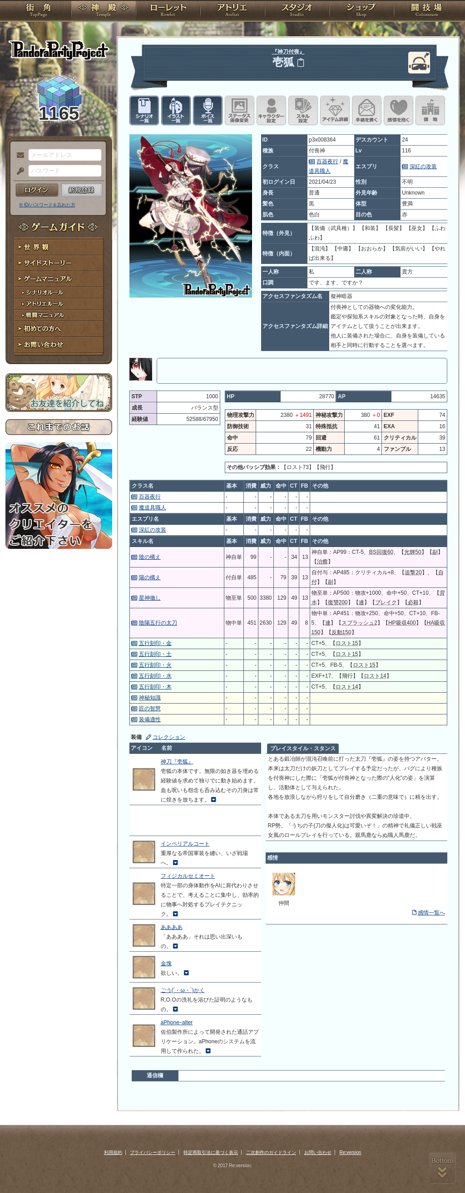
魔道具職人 (152, 507)
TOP (38, 11)
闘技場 (427, 11)
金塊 (166, 963)
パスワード (18, 171)
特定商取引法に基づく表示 (210, 1152)
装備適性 (150, 719)
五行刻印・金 (155, 643)
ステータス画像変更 (239, 110)
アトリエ (232, 11)
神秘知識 (150, 697)
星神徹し (150, 598)
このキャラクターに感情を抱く (398, 110)
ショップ (361, 11)
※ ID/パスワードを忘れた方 (47, 204)
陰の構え (150, 557)
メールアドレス (18, 155)
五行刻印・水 (155, 676)
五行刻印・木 (155, 687)
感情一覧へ (431, 912)
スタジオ (297, 11)
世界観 (58, 247)
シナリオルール (58, 292)
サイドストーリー (58, 263)
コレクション (169, 737)
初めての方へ (58, 329)
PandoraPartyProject (58, 50)
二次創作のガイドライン (271, 1152)
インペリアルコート (185, 844)
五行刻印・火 (155, 665)
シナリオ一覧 (144, 110)
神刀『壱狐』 (177, 761)
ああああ (172, 927)
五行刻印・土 (155, 654)
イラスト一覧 (176, 110)
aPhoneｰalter (177, 1022)
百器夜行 (327, 161)
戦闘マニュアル (58, 315)
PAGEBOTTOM (442, 1168)
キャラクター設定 (271, 110)
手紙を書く (366, 110)
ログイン (37, 190)
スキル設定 (303, 110)
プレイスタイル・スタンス (303, 748)
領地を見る (430, 110)
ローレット (168, 11)
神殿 (103, 11)
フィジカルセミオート (188, 876)
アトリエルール (58, 304)
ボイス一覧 (208, 110)
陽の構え (150, 577)
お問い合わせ (58, 345)
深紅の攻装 (423, 166)
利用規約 (113, 1152)
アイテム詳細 (335, 110)
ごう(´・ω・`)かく (183, 990)
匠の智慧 (150, 708)
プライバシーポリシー (152, 1152)
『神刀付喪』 (288, 52)
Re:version (350, 1152)
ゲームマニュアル (58, 279)
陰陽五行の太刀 (158, 623)
